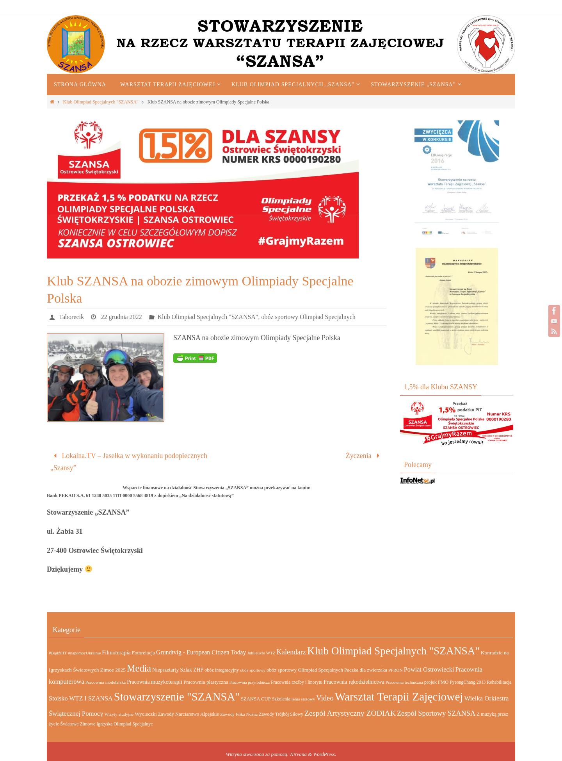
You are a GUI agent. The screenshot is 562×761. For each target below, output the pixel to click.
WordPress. (324, 754)
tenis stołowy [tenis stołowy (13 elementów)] (303, 699)
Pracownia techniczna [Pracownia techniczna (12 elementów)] (404, 682)
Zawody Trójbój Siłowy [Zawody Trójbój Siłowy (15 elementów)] (281, 714)
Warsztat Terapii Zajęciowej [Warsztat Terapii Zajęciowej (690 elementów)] (399, 696)
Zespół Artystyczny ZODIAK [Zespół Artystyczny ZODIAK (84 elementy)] (350, 713)
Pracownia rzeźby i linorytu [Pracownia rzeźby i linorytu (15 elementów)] (296, 682)
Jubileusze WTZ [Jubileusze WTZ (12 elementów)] (261, 653)
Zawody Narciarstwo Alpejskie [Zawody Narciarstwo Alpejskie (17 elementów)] (188, 714)
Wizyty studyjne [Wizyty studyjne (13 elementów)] (119, 714)
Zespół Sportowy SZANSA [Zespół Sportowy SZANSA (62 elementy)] (436, 713)
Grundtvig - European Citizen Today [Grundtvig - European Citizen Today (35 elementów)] (201, 652)
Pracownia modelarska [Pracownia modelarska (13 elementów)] (105, 682)
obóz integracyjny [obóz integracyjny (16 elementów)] (222, 670)
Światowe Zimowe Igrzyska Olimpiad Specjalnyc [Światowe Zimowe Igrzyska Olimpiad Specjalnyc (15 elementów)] (106, 724)
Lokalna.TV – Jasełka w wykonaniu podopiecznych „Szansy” (128, 462)
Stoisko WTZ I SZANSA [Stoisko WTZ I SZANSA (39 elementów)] (81, 698)
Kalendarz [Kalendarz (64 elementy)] (291, 652)
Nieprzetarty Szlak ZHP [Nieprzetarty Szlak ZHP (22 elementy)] (177, 670)
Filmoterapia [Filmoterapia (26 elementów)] (116, 652)
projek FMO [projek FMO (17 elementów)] (436, 682)
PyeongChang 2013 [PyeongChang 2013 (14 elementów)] (468, 682)
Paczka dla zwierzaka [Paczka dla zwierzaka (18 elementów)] (365, 670)
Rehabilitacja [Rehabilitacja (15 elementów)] (499, 682)
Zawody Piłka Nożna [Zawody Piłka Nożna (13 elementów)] (239, 714)
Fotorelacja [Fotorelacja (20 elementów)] (143, 653)
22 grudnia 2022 (121, 317)
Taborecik (71, 317)
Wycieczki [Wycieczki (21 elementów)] (146, 714)
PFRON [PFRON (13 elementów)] (395, 670)
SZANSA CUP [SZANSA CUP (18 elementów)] (256, 699)
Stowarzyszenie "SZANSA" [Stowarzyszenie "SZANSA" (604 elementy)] (177, 696)
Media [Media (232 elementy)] (139, 668)
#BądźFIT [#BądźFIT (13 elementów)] (58, 653)
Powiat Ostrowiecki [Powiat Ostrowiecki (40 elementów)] (429, 669)
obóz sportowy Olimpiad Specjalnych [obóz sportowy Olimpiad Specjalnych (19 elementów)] (305, 670)
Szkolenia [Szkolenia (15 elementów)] (281, 699)
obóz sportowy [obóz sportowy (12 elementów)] (252, 670)
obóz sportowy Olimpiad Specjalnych (308, 317)
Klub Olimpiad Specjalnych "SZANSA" (101, 102)
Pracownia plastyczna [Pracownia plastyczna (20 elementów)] (205, 682)
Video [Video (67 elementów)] (324, 698)
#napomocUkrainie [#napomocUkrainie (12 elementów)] (84, 653)
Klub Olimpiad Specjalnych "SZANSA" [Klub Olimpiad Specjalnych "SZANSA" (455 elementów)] (393, 651)
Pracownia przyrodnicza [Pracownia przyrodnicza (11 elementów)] (249, 682)
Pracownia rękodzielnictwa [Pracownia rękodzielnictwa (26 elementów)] (354, 682)
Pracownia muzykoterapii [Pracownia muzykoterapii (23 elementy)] (154, 682)
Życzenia (364, 456)
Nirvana (298, 754)
